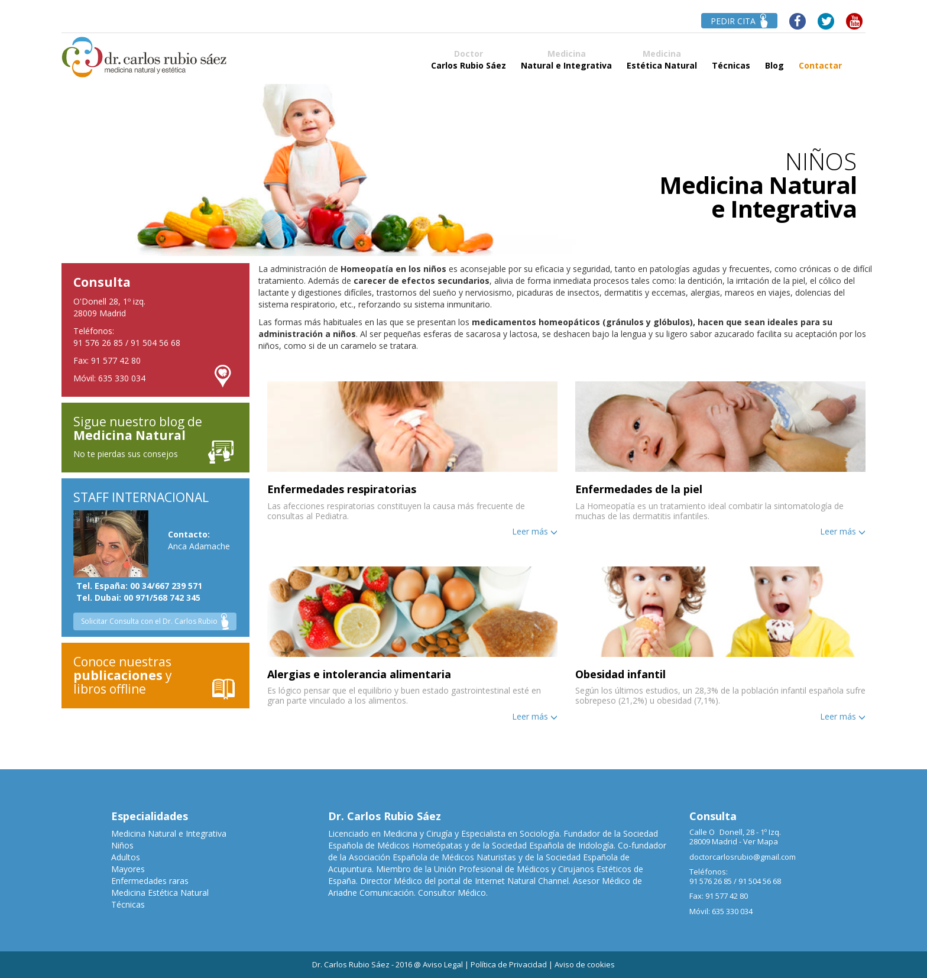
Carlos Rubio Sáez (468, 59)
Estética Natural (662, 59)
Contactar (820, 59)
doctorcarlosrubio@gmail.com (742, 856)
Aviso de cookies (585, 964)
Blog (774, 59)
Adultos (125, 857)
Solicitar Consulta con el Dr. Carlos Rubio (155, 621)
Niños (122, 845)
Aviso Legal (443, 964)
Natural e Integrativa (566, 59)
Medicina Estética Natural (160, 892)
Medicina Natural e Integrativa (168, 833)
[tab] (412, 459)
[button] (412, 456)
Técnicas (731, 59)
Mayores (128, 869)
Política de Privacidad (509, 964)
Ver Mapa (760, 841)
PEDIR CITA (739, 21)
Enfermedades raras (150, 880)
